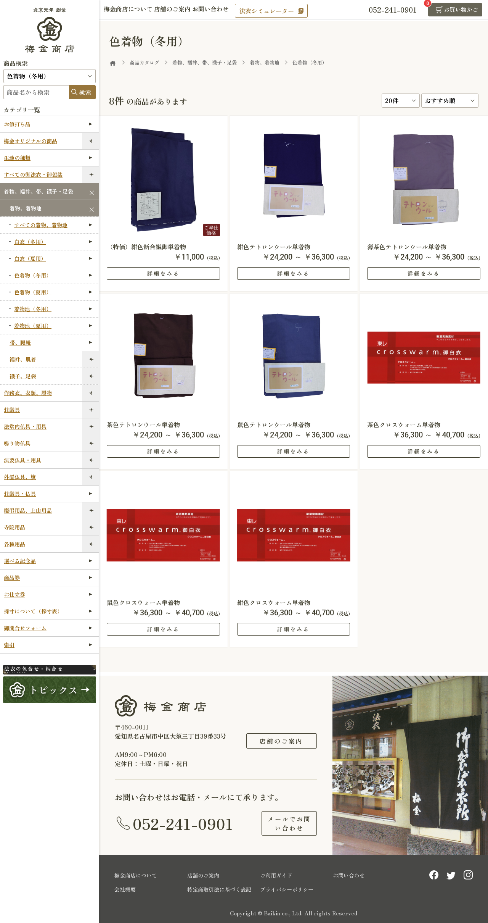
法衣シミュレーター (284, 10)
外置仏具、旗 (20, 477)
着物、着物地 (26, 208)
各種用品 (14, 544)
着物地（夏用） (53, 325)
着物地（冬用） (53, 309)
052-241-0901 (183, 823)
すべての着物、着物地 (53, 225)
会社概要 (125, 889)
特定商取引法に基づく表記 (219, 889)
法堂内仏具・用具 (25, 426)
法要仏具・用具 (22, 460)
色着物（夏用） (53, 292)
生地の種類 (48, 157)
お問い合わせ (225, 10)
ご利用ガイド (276, 875)
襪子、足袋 (23, 376)
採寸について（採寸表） (48, 611)
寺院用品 (14, 527)
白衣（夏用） (53, 258)
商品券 (48, 577)
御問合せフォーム (48, 628)
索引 (48, 645)
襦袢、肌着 (23, 359)
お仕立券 (48, 594)
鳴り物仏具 (17, 443)
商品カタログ (144, 62)
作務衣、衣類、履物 (28, 393)
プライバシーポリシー (286, 889)
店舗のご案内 (181, 10)
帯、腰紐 (51, 342)
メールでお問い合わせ (281, 823)
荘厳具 (12, 409)
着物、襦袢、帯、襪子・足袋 (38, 191)
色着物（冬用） (53, 275)
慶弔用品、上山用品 (28, 510)
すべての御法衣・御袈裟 (33, 174)
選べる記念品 (48, 561)
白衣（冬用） (53, 241)
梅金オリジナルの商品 (30, 141)
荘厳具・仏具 (48, 493)
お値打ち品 (48, 124)
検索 (85, 92)
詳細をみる (163, 273)
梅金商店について (131, 10)
